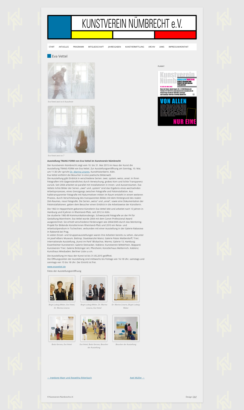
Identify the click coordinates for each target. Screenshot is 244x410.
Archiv (151, 46)
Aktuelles (64, 46)
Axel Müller (137, 377)
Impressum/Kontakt (178, 46)
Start (51, 46)
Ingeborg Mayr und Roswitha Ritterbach (69, 377)
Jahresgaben (114, 46)
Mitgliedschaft (96, 46)
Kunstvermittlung (134, 46)
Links (161, 46)
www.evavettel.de (56, 266)
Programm (78, 46)
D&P (195, 397)
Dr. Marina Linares (79, 171)
